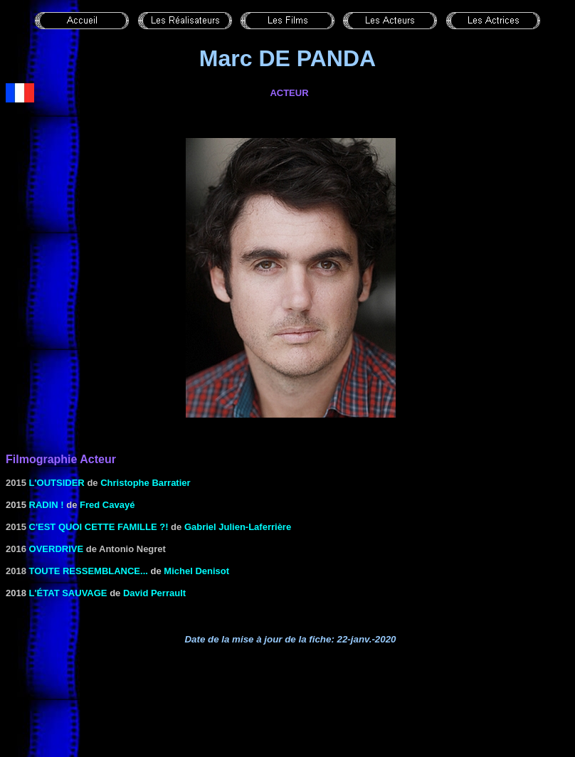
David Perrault (154, 593)
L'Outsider (57, 482)
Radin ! (46, 504)
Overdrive (56, 549)
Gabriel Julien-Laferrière (237, 527)
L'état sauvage (68, 593)
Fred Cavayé (107, 504)
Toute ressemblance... (88, 571)
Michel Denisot (196, 571)
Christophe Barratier (145, 482)
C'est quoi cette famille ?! (99, 527)
